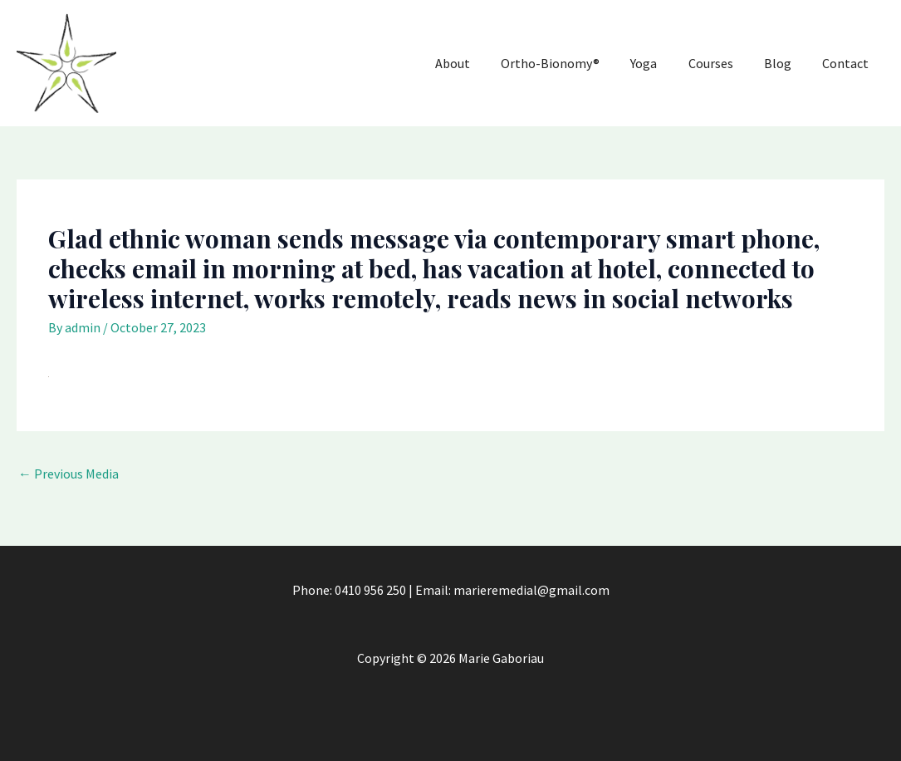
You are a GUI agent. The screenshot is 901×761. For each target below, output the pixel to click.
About (470, 63)
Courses (721, 63)
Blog (785, 63)
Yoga (654, 63)
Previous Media (72, 473)
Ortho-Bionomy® (563, 63)
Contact (848, 63)
